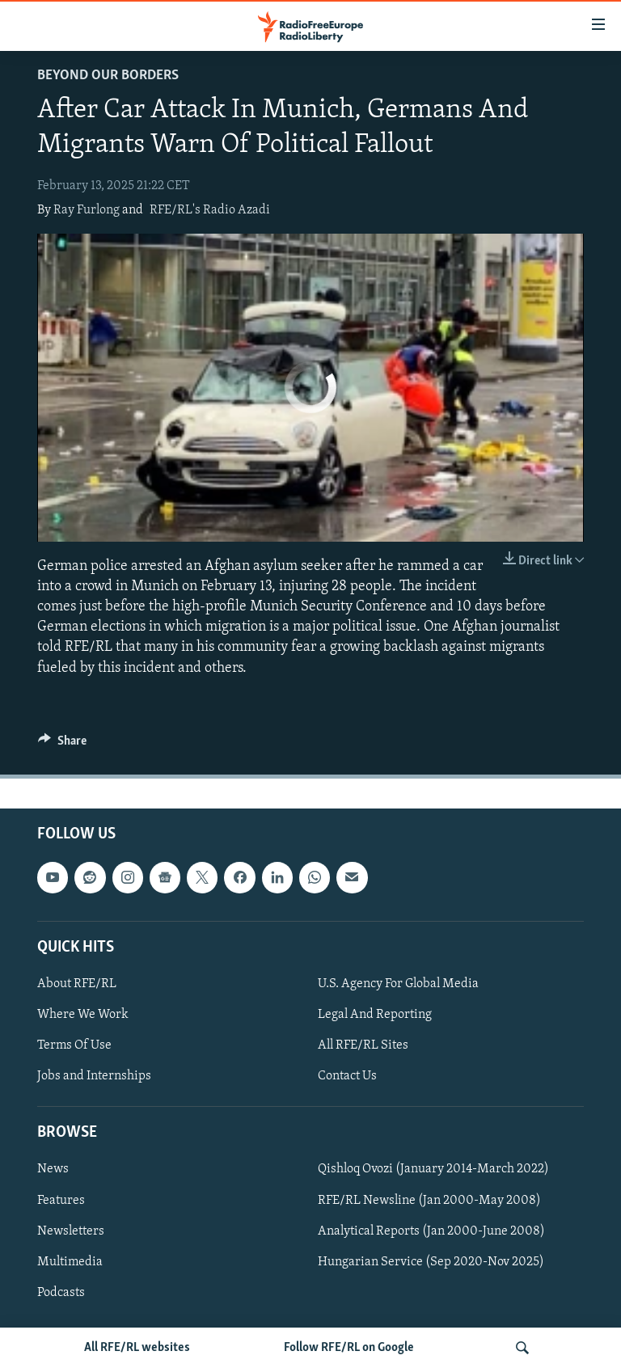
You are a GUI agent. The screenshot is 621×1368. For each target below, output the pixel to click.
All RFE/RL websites (137, 1347)
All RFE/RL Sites (363, 1045)
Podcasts (61, 1292)
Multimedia (70, 1261)
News (53, 1169)
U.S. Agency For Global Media (398, 983)
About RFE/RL (76, 983)
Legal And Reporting (375, 1014)
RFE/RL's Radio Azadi (210, 210)
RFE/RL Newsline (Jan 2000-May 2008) (429, 1199)
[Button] (62, 744)
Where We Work (83, 1014)
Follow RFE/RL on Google (349, 1347)
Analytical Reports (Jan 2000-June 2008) (431, 1230)
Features (61, 1199)
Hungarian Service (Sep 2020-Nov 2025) (431, 1261)
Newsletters (70, 1230)
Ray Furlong (86, 210)
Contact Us (347, 1076)
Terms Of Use (74, 1045)
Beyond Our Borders (108, 75)
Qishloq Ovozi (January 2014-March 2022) (433, 1169)
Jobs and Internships (94, 1076)
